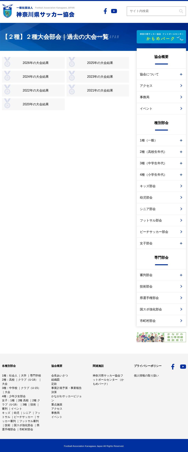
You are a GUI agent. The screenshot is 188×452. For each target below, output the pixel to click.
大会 (4, 383)
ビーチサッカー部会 (154, 231)
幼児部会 (146, 197)
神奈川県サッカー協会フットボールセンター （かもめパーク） (108, 379)
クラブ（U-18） (28, 379)
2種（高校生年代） (153, 151)
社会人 (13, 375)
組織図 (55, 379)
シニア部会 (148, 209)
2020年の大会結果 (36, 104)
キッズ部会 (148, 186)
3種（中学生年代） (153, 163)
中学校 (13, 387)
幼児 (16, 412)
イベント (146, 108)
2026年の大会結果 (36, 62)
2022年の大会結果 (36, 90)
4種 (4, 396)
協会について (149, 74)
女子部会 (146, 243)
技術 (33, 404)
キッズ (6, 412)
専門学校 (35, 375)
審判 (4, 408)
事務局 (144, 97)
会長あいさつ (59, 375)
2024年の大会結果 (36, 76)
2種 (4, 379)
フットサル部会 (151, 220)
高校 (12, 379)
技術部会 (146, 286)
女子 (4, 400)
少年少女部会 (17, 396)
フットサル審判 (29, 421)
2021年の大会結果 (100, 90)
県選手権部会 (149, 298)
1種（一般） (148, 140)
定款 (54, 383)
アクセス (146, 85)
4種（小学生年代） (153, 174)
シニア (27, 412)
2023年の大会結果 (100, 76)
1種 (4, 375)
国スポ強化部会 (151, 309)
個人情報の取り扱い (146, 375)
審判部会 (146, 275)
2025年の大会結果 (100, 62)
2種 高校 (23, 400)
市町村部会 (148, 320)
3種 (4, 387)
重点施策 (56, 404)
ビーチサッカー (23, 416)
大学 (23, 375)
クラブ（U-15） (31, 387)
